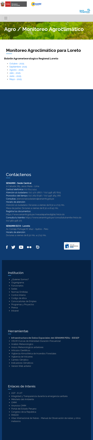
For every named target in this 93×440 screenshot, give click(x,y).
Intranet (15, 311)
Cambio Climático (20, 360)
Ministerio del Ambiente (22, 399)
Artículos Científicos (20, 350)
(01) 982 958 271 (14, 220)
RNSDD (15, 415)
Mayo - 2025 (15, 79)
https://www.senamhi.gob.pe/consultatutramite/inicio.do (53, 217)
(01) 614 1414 (30, 189)
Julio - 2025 (15, 73)
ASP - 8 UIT (16, 393)
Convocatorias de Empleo (23, 301)
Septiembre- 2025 (18, 67)
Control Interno (18, 295)
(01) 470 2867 (35, 192)
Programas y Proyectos (22, 304)
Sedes (14, 289)
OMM (14, 402)
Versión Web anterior (21, 366)
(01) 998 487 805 (52, 192)
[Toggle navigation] (5, 18)
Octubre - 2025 (16, 63)
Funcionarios (17, 285)
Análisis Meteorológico (22, 344)
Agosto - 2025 (16, 70)
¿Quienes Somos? (20, 279)
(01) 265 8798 (35, 195)
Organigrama (17, 282)
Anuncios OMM (18, 405)
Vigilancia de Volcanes (22, 356)
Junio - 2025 (15, 76)
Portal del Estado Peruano (23, 409)
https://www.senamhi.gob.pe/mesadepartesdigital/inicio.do (35, 214)
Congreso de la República (23, 412)
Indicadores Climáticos (22, 363)
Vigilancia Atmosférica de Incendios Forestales (33, 353)
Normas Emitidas (19, 292)
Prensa (14, 307)
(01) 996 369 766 (52, 195)
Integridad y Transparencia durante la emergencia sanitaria (39, 396)
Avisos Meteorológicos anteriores (27, 347)
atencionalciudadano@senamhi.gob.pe (35, 199)
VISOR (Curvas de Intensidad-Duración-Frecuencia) (36, 341)
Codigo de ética (19, 298)
